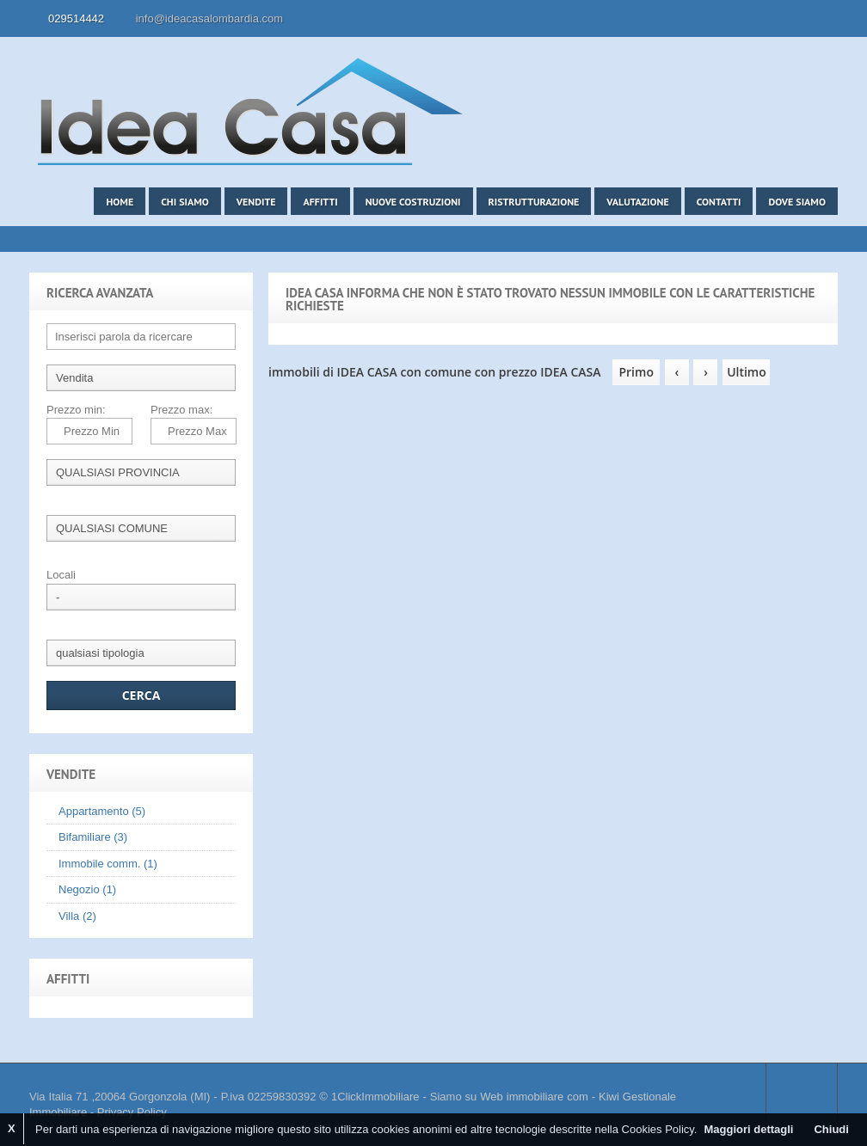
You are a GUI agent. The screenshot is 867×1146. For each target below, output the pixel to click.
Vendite (256, 201)
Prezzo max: (181, 409)
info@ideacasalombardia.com (209, 18)
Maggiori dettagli (748, 1129)
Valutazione (637, 201)
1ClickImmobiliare (375, 1096)
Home (119, 201)
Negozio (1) (87, 889)
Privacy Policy (132, 1112)
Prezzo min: (76, 409)
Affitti (320, 201)
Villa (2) (77, 916)
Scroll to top (802, 1097)
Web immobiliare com (533, 1096)
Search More (818, 261)
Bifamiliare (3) (92, 836)
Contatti (719, 201)
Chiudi (831, 1129)
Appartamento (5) (101, 811)
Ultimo (746, 372)
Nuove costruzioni (413, 201)
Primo (635, 372)
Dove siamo (797, 201)
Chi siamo (185, 201)
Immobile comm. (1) (107, 863)
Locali (61, 574)
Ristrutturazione (534, 201)
